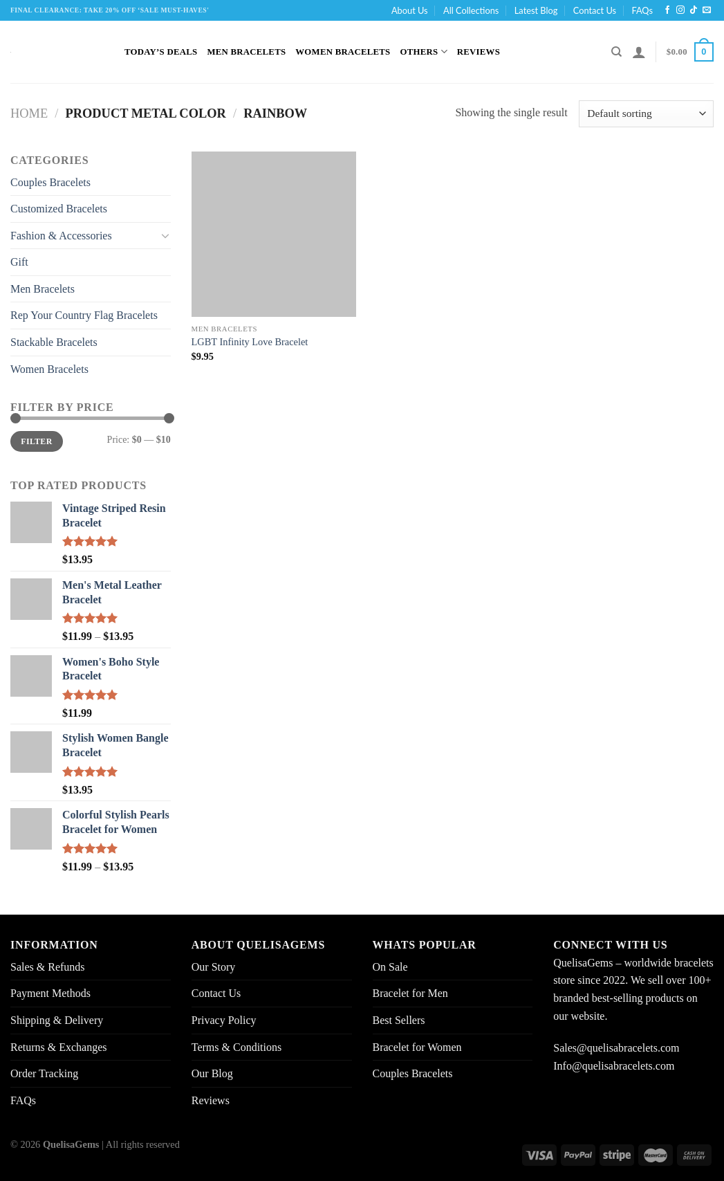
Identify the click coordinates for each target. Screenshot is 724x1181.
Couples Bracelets (50, 182)
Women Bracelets (342, 52)
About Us (409, 10)
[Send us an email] (707, 10)
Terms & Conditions (236, 1047)
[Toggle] (165, 235)
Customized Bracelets (58, 208)
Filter (36, 441)
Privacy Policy (224, 1020)
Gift (19, 262)
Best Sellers (399, 1020)
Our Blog (212, 1073)
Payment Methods (50, 993)
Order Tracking (44, 1073)
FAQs (642, 10)
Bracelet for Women (417, 1047)
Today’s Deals (160, 52)
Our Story (214, 967)
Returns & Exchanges (58, 1047)
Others (423, 51)
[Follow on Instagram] (680, 10)
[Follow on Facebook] (667, 10)
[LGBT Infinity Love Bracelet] (274, 234)
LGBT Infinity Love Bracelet (250, 341)
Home (29, 113)
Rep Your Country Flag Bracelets (84, 315)
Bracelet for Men (410, 993)
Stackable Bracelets (54, 342)
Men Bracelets (246, 52)
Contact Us (594, 10)
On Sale (390, 967)
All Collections (471, 10)
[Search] (616, 52)
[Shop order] (646, 113)
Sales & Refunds (47, 967)
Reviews (478, 52)
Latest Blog (536, 10)
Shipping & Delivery (56, 1020)
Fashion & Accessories (61, 235)
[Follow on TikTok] (693, 10)
